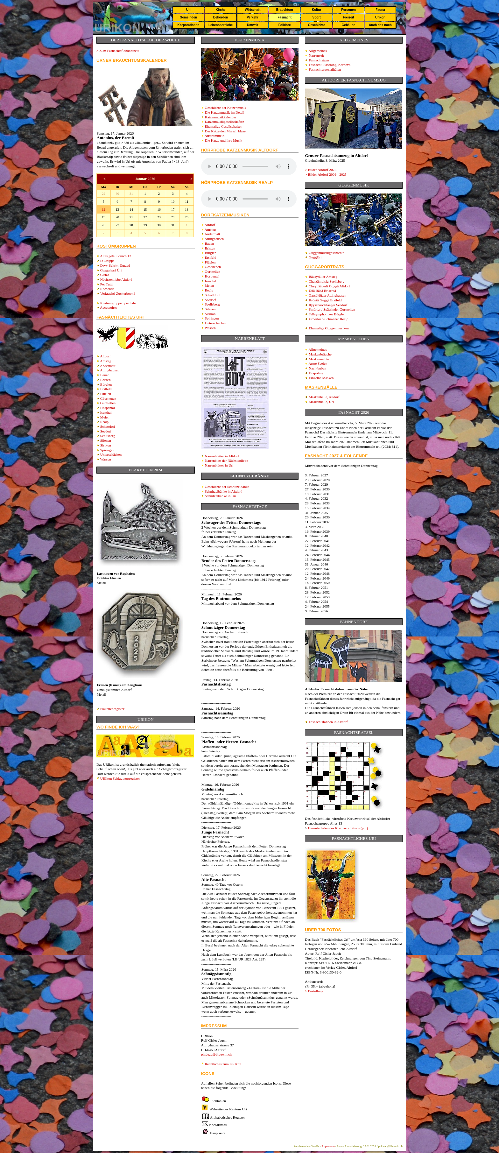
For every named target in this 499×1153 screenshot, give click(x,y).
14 (131, 209)
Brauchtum (284, 9)
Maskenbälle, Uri (321, 402)
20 (117, 217)
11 (186, 201)
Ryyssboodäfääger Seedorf (328, 305)
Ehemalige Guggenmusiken (329, 328)
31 (131, 193)
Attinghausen (109, 370)
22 (145, 217)
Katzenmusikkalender (220, 117)
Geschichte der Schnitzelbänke (227, 487)
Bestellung (315, 991)
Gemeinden (188, 17)
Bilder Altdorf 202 (322, 170)
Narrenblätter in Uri (219, 465)
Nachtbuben (317, 368)
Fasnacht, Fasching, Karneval (330, 65)
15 (145, 209)
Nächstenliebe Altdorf (116, 279)
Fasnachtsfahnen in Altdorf (328, 722)
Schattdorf (107, 426)
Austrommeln (214, 135)
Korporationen (188, 25)
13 (117, 209)
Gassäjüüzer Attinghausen (327, 295)
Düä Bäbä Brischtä (322, 290)
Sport (317, 17)
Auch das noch (380, 25)
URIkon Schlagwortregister (120, 778)
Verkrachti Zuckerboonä (117, 293)
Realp (104, 422)
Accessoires (108, 307)
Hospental (107, 408)
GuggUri (315, 257)
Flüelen (105, 394)
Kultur (316, 9)
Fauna (380, 9)
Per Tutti (106, 284)
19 (103, 217)
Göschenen (108, 398)
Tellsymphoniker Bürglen (327, 314)
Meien (104, 417)
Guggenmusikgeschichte (326, 253)
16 (159, 209)
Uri (188, 9)
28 (131, 225)
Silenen (105, 440)
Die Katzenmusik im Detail (224, 112)
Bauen (104, 375)
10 (173, 201)
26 (103, 225)
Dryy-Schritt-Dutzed (115, 265)
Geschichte (316, 25)
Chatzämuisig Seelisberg (326, 281)
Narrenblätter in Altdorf (222, 456)
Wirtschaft (252, 9)
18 (186, 209)
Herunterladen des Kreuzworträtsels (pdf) (338, 828)
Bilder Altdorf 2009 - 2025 (327, 174)
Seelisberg (107, 436)
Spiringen (107, 450)
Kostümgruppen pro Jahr (118, 303)
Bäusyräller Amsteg (323, 276)
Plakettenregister (112, 709)
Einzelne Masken (321, 378)
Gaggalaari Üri (111, 270)
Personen (348, 9)
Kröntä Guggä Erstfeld (325, 300)
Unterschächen (111, 454)
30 (117, 193)
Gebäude (348, 25)
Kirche (220, 9)
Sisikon (105, 445)
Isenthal (106, 412)
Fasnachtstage (319, 60)
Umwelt (252, 25)
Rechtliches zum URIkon (223, 1064)
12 (103, 209)
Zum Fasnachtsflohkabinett (119, 51)
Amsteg (105, 361)
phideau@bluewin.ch (216, 1054)
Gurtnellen (108, 403)
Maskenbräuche (320, 354)
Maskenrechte (319, 359)
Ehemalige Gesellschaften (223, 126)
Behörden (220, 17)
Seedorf (105, 431)
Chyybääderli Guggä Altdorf (329, 286)
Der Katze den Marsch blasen (226, 131)
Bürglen (106, 384)
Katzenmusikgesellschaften (224, 121)
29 (103, 193)
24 (173, 217)
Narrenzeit (316, 55)
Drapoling (316, 373)
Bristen (105, 380)
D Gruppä (107, 261)
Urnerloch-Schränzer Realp (328, 319)
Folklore (284, 25)
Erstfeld (106, 389)
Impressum (328, 1146)
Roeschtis (107, 289)
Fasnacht (285, 17)
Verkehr (252, 17)
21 (131, 217)
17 (173, 209)
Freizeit (348, 17)
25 (186, 217)
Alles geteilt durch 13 (115, 256)
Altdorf (105, 356)
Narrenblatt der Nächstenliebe (226, 460)
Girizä (104, 275)
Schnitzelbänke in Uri (220, 496)
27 (117, 225)
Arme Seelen (318, 363)
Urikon (380, 17)
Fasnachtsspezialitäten (325, 69)
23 (159, 217)
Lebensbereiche (220, 25)
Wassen (105, 459)
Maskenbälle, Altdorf (324, 397)
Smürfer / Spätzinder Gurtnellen (332, 309)
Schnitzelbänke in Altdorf (223, 491)
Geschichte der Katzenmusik (225, 107)
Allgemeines (318, 51)
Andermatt (107, 366)
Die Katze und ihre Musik (223, 140)
